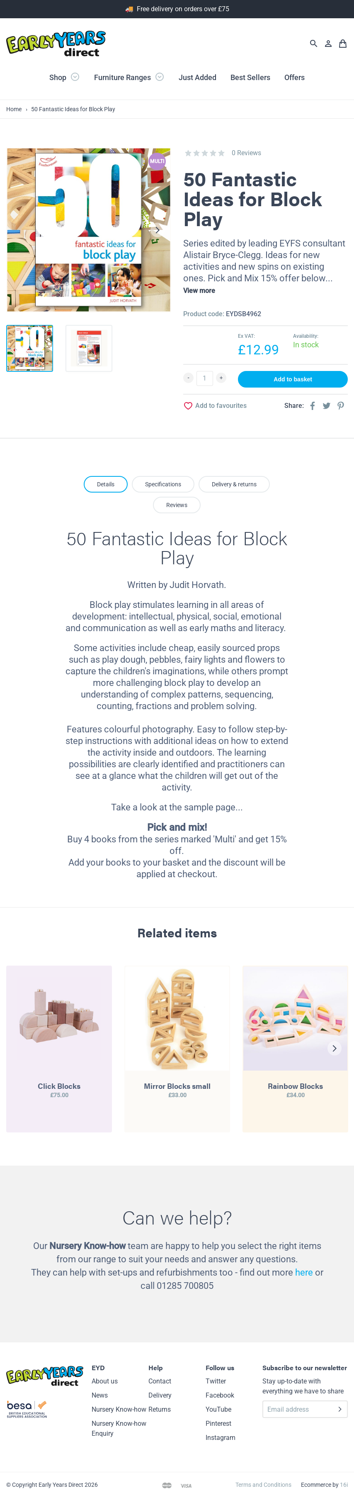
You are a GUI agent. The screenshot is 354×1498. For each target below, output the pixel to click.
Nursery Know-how (119, 1409)
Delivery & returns (234, 484)
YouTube (218, 1409)
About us (105, 1381)
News (100, 1395)
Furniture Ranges (129, 77)
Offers (294, 77)
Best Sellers (250, 77)
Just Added (197, 77)
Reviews (176, 505)
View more (199, 291)
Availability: (305, 336)
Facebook (220, 1395)
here (304, 1272)
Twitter (216, 1381)
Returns (159, 1409)
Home (14, 109)
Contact (159, 1381)
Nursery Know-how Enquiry (119, 1428)
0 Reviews (246, 153)
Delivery (160, 1395)
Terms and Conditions (263, 1484)
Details (105, 484)
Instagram (220, 1438)
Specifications (163, 484)
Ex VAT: (246, 336)
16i (344, 1484)
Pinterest (218, 1423)
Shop (64, 77)
